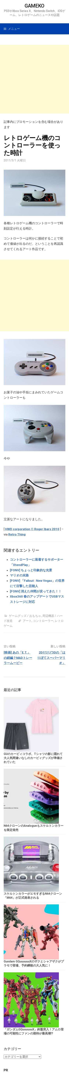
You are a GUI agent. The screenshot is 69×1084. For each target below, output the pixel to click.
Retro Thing (17, 534)
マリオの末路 (19, 575)
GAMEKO (34, 6)
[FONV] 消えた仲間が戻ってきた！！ (35, 591)
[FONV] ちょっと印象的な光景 (31, 570)
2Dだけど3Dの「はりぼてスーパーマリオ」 (51, 658)
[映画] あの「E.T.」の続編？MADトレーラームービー (18, 658)
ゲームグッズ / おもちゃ (25, 616)
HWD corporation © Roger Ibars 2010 (32, 529)
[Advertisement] (34, 79)
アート (27, 621)
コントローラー (43, 621)
